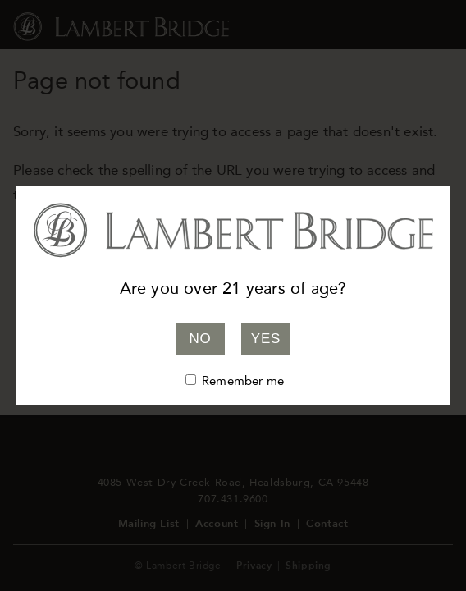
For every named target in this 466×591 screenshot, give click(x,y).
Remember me (243, 380)
